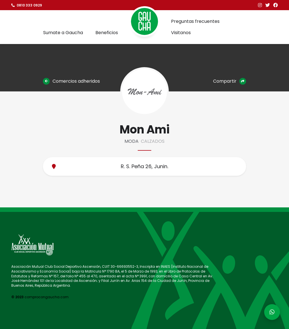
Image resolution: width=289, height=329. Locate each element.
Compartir (229, 81)
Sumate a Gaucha (63, 32)
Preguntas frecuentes (195, 21)
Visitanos (181, 32)
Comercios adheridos (71, 81)
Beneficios (106, 32)
